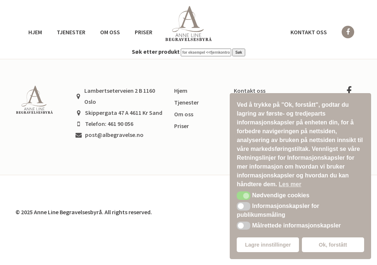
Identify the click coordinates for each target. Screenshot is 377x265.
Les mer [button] (290, 184)
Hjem (35, 32)
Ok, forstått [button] (333, 245)
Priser (143, 32)
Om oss (110, 32)
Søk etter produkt (156, 51)
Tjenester (71, 32)
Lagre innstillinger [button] (268, 245)
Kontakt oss (308, 32)
